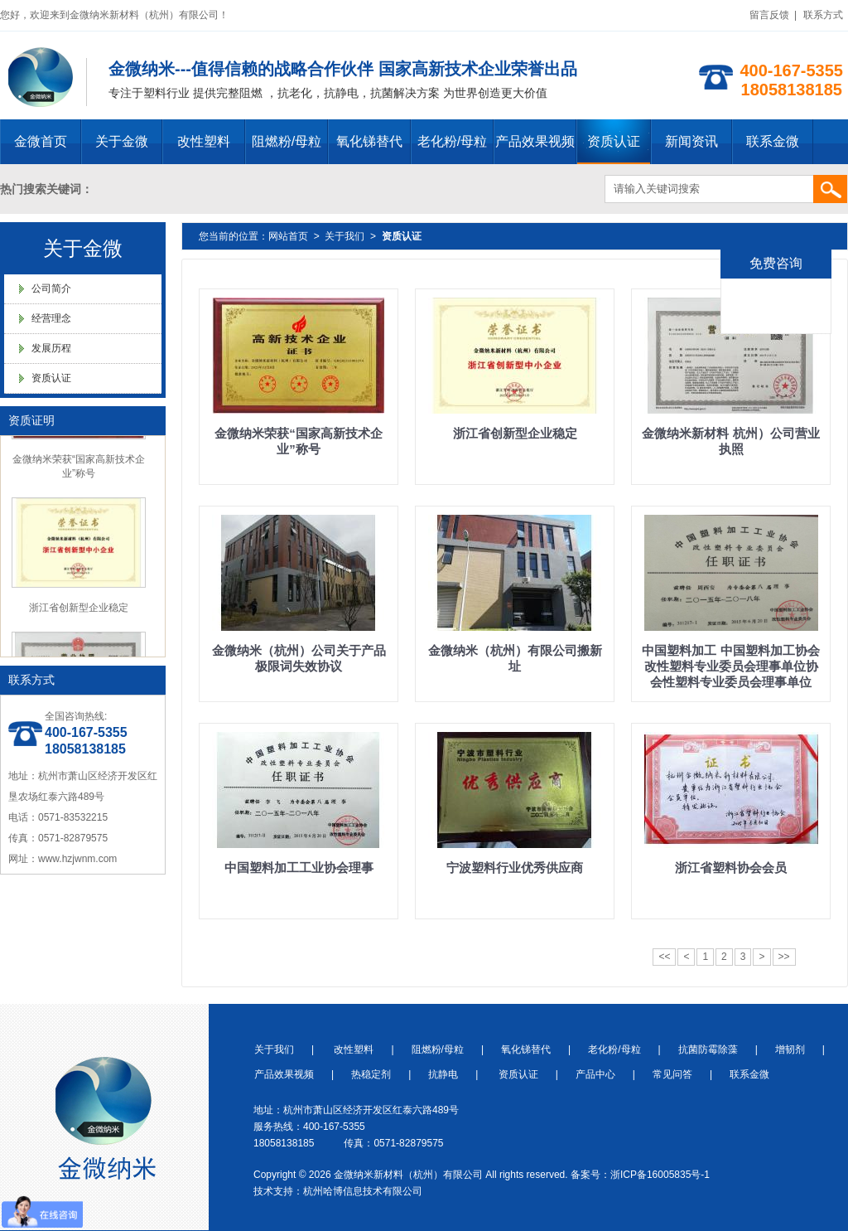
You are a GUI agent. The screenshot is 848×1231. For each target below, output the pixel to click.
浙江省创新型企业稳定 (78, 609)
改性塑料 (203, 141)
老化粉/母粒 (452, 141)
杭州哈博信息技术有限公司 (362, 1191)
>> (784, 956)
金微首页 (40, 141)
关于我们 (344, 236)
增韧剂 (790, 1049)
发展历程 (51, 348)
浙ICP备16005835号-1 (660, 1174)
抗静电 (443, 1074)
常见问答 (672, 1074)
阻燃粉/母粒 (286, 141)
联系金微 (772, 141)
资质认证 (613, 141)
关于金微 (121, 141)
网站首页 (288, 236)
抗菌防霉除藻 (708, 1049)
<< (664, 956)
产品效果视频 (535, 141)
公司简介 (51, 288)
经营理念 (51, 318)
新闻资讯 (691, 141)
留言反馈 (769, 15)
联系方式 (823, 15)
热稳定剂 (371, 1074)
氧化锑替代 (369, 141)
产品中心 (595, 1074)
